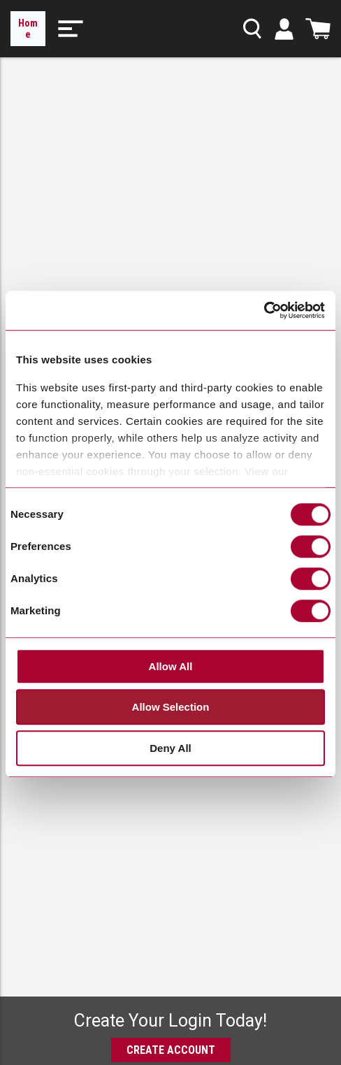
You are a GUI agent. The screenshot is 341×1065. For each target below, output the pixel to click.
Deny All (170, 748)
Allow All (171, 666)
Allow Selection (171, 707)
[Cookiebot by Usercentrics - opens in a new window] (264, 311)
